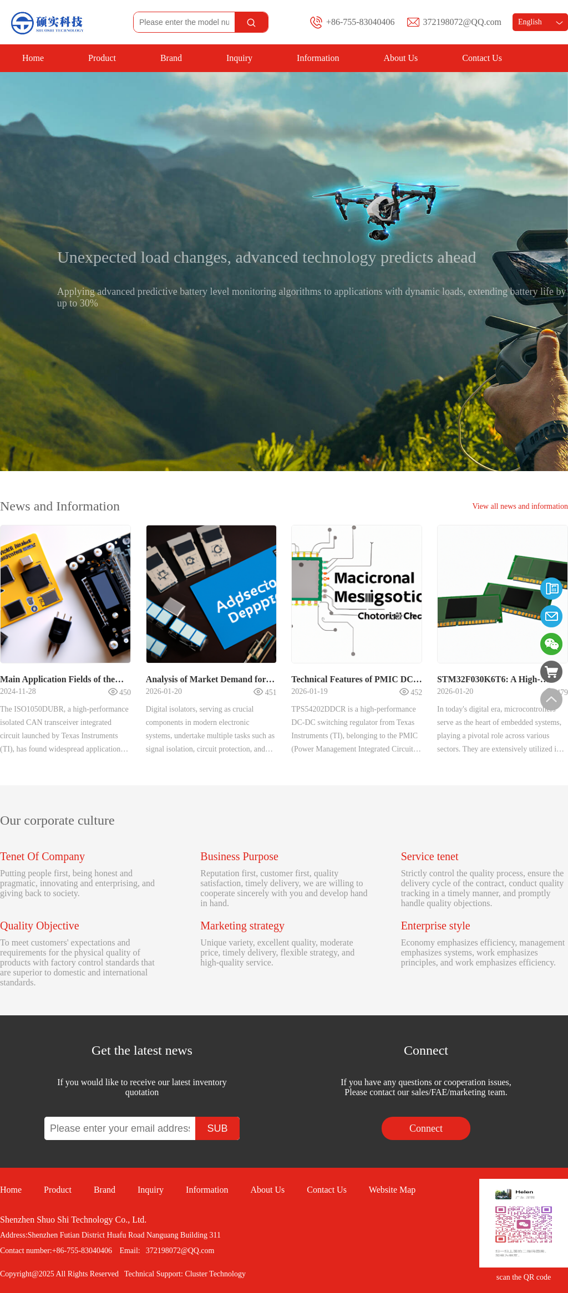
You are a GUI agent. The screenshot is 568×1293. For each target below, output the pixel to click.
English (540, 22)
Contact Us (482, 58)
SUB (217, 1128)
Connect (426, 1128)
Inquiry (239, 58)
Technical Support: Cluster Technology (185, 1274)
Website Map (392, 1189)
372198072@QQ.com (462, 22)
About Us (401, 58)
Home (33, 58)
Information (318, 58)
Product (102, 58)
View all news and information (520, 506)
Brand (171, 58)
